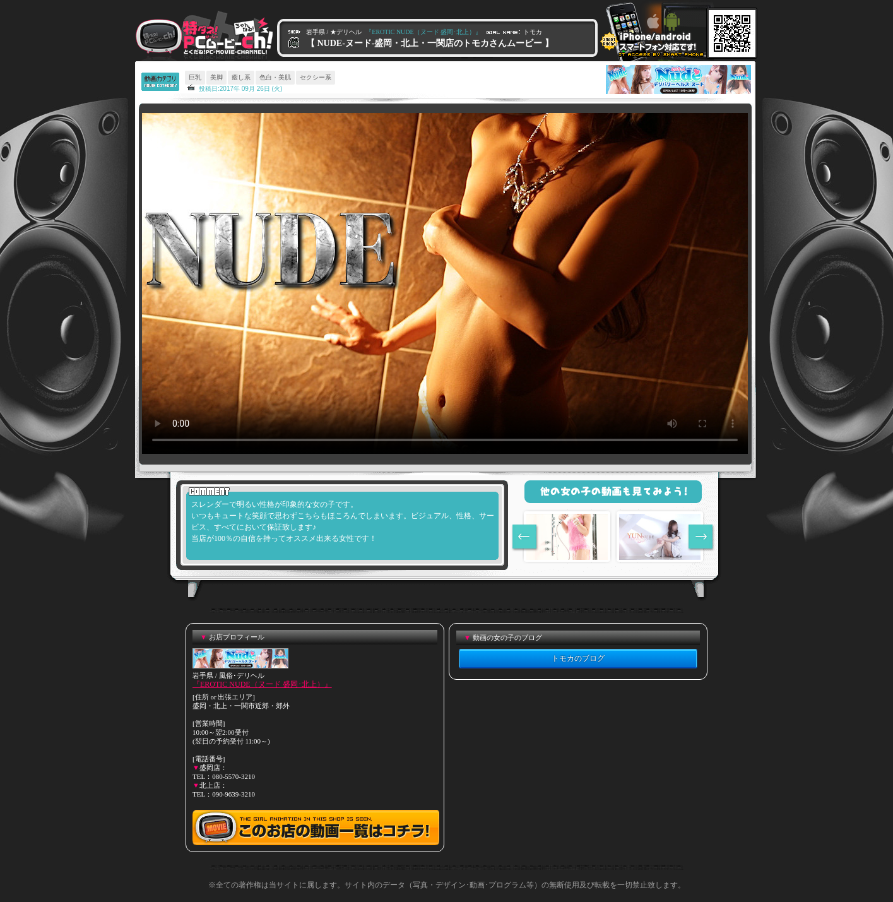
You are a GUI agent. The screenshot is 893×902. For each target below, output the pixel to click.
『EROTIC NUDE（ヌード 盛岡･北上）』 (262, 684)
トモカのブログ (578, 658)
